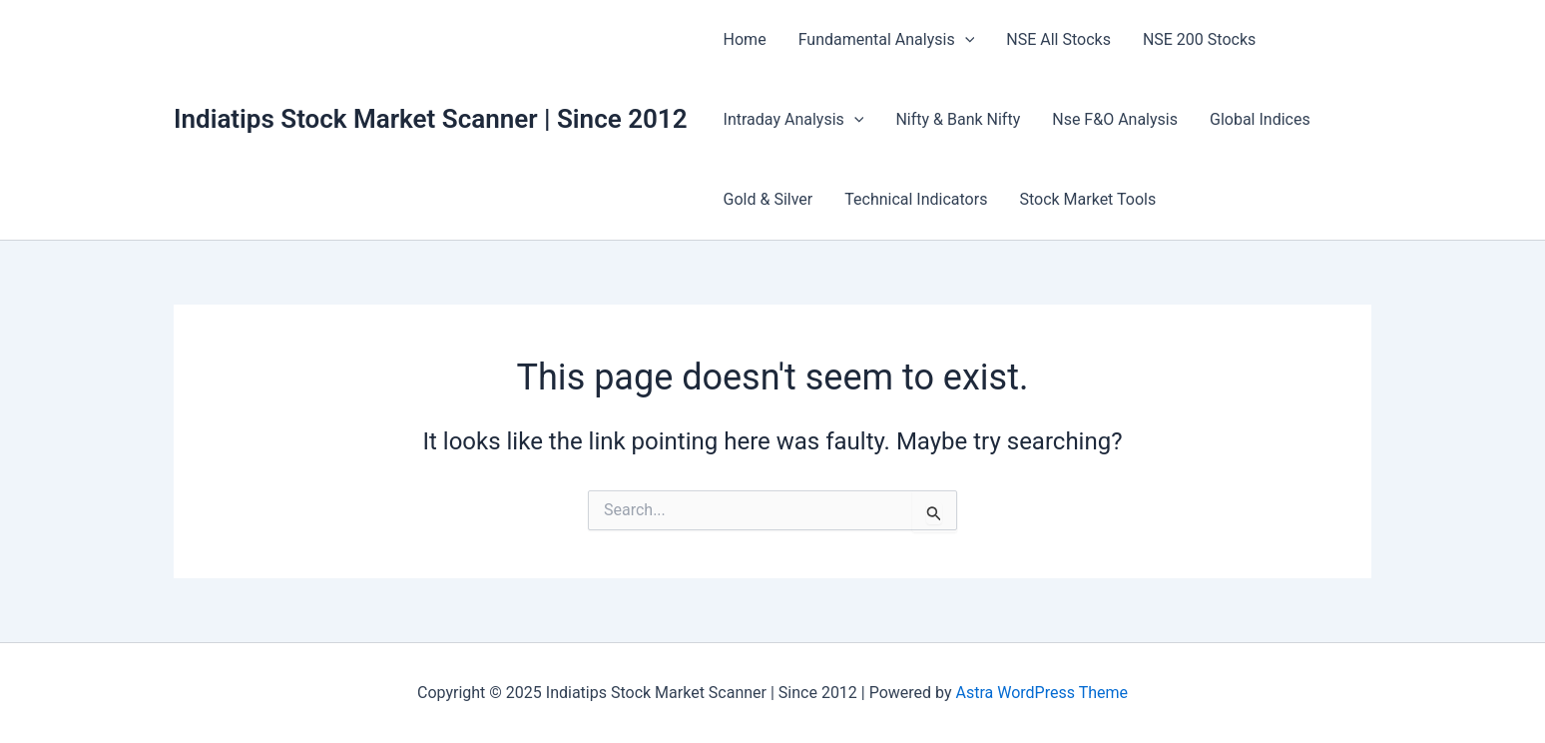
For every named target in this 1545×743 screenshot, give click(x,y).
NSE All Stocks (1058, 39)
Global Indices (1260, 119)
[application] (965, 40)
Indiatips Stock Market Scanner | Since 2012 (431, 119)
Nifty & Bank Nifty (957, 119)
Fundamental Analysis (886, 40)
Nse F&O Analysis (1115, 119)
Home (745, 39)
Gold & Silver (768, 199)
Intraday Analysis (794, 120)
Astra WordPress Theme (1042, 692)
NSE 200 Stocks (1199, 39)
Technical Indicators (915, 199)
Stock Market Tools (1087, 199)
